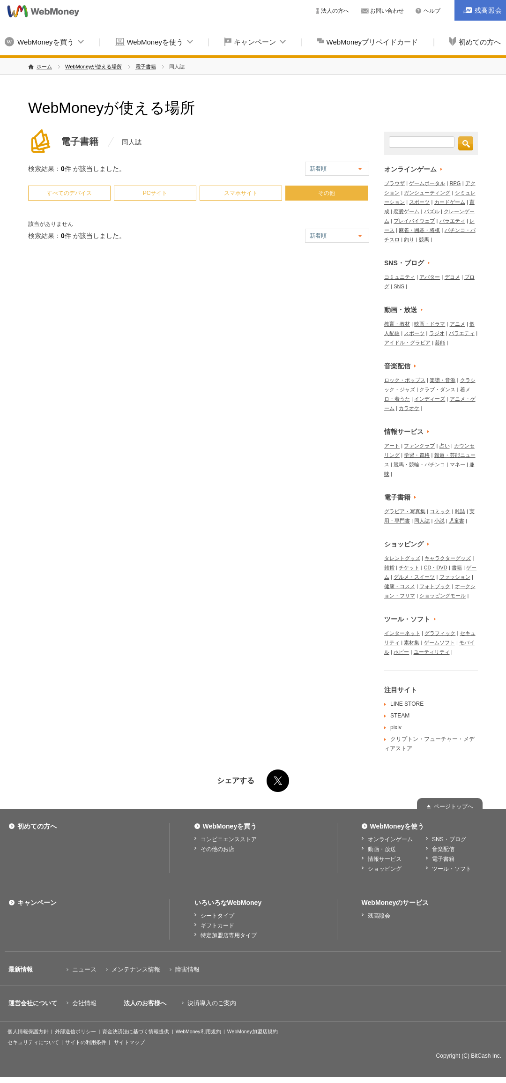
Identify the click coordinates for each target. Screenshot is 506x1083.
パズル (431, 211)
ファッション (454, 577)
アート (392, 445)
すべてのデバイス (69, 193)
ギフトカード (217, 925)
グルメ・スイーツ (414, 577)
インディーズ (429, 399)
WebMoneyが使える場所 (93, 66)
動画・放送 (400, 310)
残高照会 (379, 915)
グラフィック (439, 633)
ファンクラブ (419, 445)
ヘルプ (432, 11)
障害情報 (187, 969)
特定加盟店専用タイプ (229, 935)
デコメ (452, 277)
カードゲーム (449, 202)
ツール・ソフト (407, 619)
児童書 (456, 520)
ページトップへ (453, 806)
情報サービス (404, 431)
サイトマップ (129, 1042)
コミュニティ (399, 277)
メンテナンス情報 (136, 969)
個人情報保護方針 (28, 1031)
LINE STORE (407, 704)
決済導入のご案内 (211, 1003)
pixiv (396, 727)
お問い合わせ (387, 11)
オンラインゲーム (410, 169)
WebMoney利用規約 (198, 1031)
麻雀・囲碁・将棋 (419, 230)
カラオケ (409, 408)
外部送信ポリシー (75, 1031)
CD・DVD (435, 567)
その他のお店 (217, 849)
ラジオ (437, 333)
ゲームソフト (439, 642)
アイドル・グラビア (407, 342)
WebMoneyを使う (154, 42)
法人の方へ (335, 11)
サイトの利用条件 (85, 1042)
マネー (457, 464)
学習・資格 (417, 455)
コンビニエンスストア (229, 839)
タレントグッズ (402, 558)
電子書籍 (145, 66)
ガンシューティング (427, 192)
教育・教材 (397, 324)
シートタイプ (217, 915)
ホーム (44, 66)
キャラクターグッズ (447, 558)
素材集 (411, 642)
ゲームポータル (427, 183)
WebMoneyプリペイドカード (372, 42)
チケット (409, 567)
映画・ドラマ (429, 324)
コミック (440, 511)
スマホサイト (241, 193)
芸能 (440, 342)
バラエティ (452, 221)
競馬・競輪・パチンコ (419, 464)
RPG (455, 183)
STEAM (399, 715)
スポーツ (419, 202)
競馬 (424, 239)
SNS (399, 286)
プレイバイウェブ (414, 221)
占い (444, 445)
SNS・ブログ (404, 263)
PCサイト (155, 193)
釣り (409, 239)
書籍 (457, 567)
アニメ (457, 324)
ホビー (401, 652)
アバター (429, 277)
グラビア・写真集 (404, 511)
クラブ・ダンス (437, 389)
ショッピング (404, 544)
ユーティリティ (432, 652)
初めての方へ (37, 826)
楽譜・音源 (442, 380)
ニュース (84, 969)
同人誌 (422, 520)
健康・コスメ (399, 586)
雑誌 (460, 511)
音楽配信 (397, 366)
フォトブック (434, 586)
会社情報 (84, 1003)
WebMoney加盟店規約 (252, 1031)
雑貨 (389, 567)
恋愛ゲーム (406, 211)
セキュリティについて (33, 1042)
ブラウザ (394, 183)
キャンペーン (255, 42)
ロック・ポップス (404, 380)
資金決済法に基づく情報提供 (135, 1031)
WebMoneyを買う (45, 42)
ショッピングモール (442, 595)
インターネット (402, 633)
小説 (439, 520)
